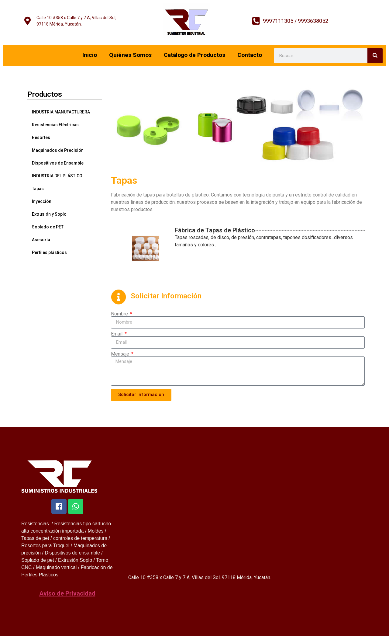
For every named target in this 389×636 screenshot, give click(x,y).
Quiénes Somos (130, 54)
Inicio (89, 54)
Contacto (249, 54)
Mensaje (120, 354)
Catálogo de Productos (194, 54)
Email (117, 334)
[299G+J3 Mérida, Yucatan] (246, 522)
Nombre (120, 313)
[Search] (375, 55)
